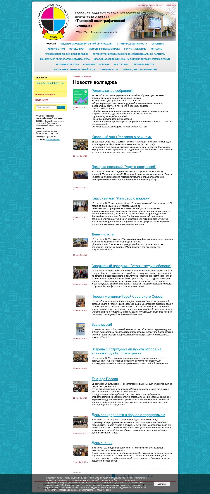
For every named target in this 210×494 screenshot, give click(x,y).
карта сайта (171, 5)
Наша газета (41, 100)
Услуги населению (135, 49)
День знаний (102, 443)
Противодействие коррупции (139, 69)
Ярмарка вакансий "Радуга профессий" (124, 167)
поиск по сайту (156, 5)
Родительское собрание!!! (113, 91)
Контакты (156, 49)
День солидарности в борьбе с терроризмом (128, 415)
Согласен (162, 484)
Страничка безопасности (132, 43)
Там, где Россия (105, 379)
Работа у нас (121, 64)
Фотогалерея (76, 49)
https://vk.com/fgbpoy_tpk (50, 83)
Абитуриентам (56, 49)
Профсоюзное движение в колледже (66, 54)
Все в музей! (102, 325)
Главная (76, 76)
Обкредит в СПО (109, 69)
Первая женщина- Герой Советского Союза (127, 296)
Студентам (158, 43)
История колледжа (67, 64)
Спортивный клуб (143, 64)
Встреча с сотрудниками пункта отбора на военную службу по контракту (126, 351)
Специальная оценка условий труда (74, 69)
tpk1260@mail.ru (53, 140)
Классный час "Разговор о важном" (121, 198)
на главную (143, 5)
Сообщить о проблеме (96, 64)
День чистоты (103, 234)
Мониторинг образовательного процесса (65, 59)
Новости (51, 43)
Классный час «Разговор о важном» (122, 137)
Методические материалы (104, 49)
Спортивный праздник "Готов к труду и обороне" (131, 266)
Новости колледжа (45, 94)
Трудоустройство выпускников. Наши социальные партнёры (129, 54)
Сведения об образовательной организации (86, 43)
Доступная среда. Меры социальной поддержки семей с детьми (132, 59)
